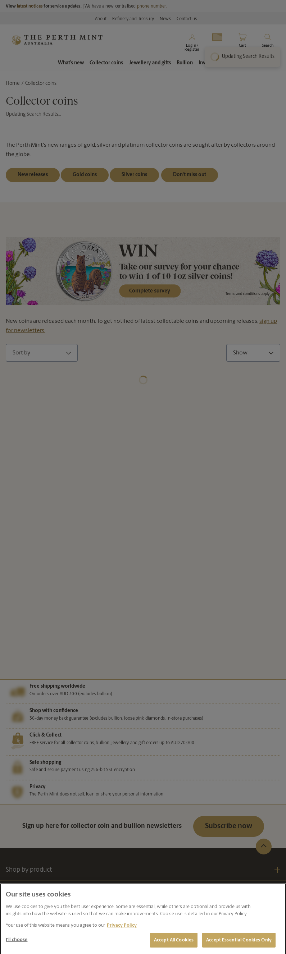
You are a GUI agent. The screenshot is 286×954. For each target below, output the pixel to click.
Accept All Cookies (174, 943)
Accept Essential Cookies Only (239, 943)
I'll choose (16, 943)
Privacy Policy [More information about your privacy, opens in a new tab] (122, 928)
